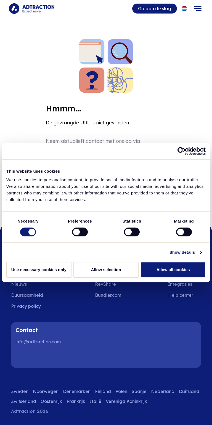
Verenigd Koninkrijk (126, 401)
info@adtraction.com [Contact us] (38, 341)
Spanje (139, 391)
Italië (95, 401)
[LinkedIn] (22, 356)
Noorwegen (46, 391)
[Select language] (184, 8)
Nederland (162, 391)
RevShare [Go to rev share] (105, 284)
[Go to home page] (31, 8)
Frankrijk (76, 401)
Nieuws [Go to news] (19, 284)
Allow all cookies (173, 269)
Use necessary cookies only (39, 269)
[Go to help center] (184, 295)
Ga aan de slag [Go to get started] (154, 8)
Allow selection (106, 269)
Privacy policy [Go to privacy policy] (26, 306)
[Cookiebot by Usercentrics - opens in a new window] (181, 151)
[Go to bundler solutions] (112, 295)
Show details (182, 252)
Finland (103, 391)
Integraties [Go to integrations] (180, 284)
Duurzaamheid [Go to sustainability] (27, 295)
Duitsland (189, 391)
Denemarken (77, 391)
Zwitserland (23, 401)
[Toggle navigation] (197, 8)
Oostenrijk (51, 401)
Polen (121, 391)
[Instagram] (39, 356)
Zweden (19, 391)
